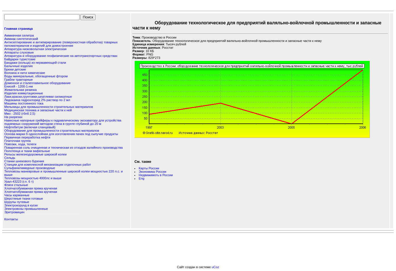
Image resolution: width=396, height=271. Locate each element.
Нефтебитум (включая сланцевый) (29, 127)
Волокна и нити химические (24, 72)
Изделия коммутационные (23, 93)
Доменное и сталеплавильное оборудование (37, 83)
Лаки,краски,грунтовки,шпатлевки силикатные (38, 96)
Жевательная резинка (20, 89)
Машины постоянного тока (23, 103)
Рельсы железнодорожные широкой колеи (35, 154)
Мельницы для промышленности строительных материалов (48, 106)
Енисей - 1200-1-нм (18, 86)
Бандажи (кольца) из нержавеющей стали (35, 62)
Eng (141, 178)
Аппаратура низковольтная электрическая (35, 49)
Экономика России (152, 171)
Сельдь (9, 157)
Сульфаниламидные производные (29, 168)
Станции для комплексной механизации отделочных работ (47, 164)
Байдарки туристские (20, 59)
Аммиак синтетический (21, 38)
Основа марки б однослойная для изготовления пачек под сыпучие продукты (61, 134)
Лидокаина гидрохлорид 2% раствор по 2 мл (37, 100)
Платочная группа (17, 140)
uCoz (215, 267)
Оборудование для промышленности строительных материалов (51, 130)
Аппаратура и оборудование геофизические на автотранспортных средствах (60, 55)
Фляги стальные (16, 185)
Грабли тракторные (18, 79)
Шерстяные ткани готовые (23, 198)
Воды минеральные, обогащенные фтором (36, 76)
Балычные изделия (18, 66)
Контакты (11, 219)
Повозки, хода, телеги (20, 144)
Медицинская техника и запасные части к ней (38, 110)
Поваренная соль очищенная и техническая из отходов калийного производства (63, 147)
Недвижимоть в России (156, 175)
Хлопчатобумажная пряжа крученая (30, 188)
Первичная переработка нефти (27, 137)
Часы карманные (17, 195)
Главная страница (18, 28)
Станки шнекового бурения (24, 161)
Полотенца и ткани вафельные (27, 151)
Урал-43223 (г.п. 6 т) (19, 181)
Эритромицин (14, 212)
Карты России (149, 168)
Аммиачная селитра (19, 35)
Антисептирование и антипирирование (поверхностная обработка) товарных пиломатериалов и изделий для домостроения (61, 43)
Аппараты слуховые (19, 52)
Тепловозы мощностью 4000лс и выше (33, 178)
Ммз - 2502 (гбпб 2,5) (19, 113)
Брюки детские (15, 69)
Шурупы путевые (16, 202)
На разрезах (13, 117)
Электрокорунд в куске (21, 205)
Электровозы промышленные (26, 208)
